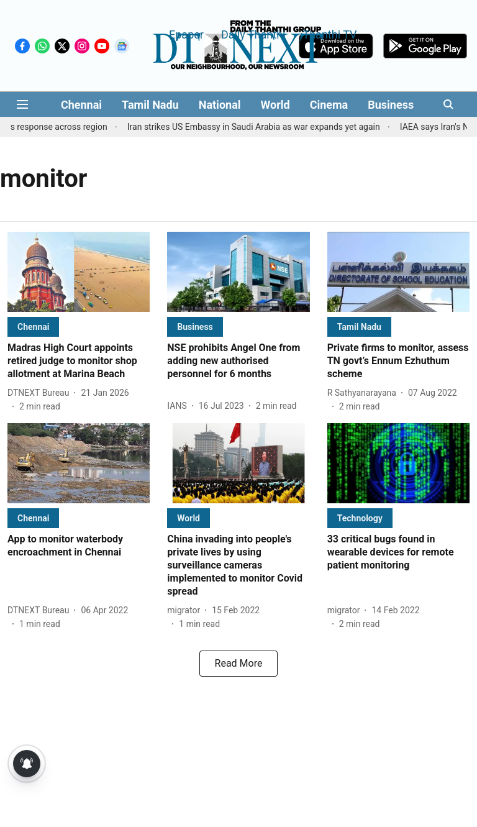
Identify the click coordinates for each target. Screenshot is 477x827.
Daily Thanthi (253, 33)
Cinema (329, 104)
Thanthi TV (329, 33)
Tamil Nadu (150, 104)
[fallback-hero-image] (78, 272)
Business (391, 104)
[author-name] (40, 393)
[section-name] (33, 326)
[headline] (78, 361)
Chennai (81, 104)
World (275, 104)
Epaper (186, 33)
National (220, 104)
